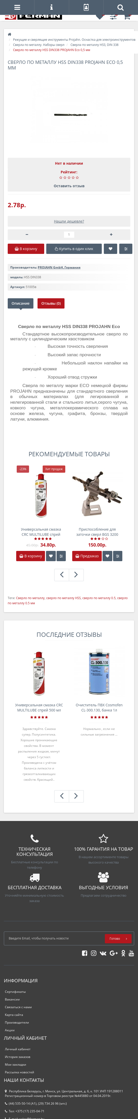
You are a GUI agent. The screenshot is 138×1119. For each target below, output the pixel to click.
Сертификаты (15, 991)
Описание (21, 303)
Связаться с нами (18, 1007)
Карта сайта (14, 1015)
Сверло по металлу (30, 598)
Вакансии (12, 999)
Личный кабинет (18, 1049)
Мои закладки (15, 1064)
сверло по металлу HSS (63, 598)
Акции (10, 1030)
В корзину (30, 555)
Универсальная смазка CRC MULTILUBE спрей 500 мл (41, 532)
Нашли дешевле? (69, 221)
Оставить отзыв (69, 185)
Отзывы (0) (51, 303)
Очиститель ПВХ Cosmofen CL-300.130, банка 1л (99, 707)
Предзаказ (87, 555)
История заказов (17, 1057)
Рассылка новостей (19, 1072)
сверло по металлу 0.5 (98, 598)
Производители (17, 1022)
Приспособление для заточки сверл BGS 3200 (97, 532)
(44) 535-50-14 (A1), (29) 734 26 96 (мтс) (36, 1103)
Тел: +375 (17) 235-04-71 (24, 1111)
